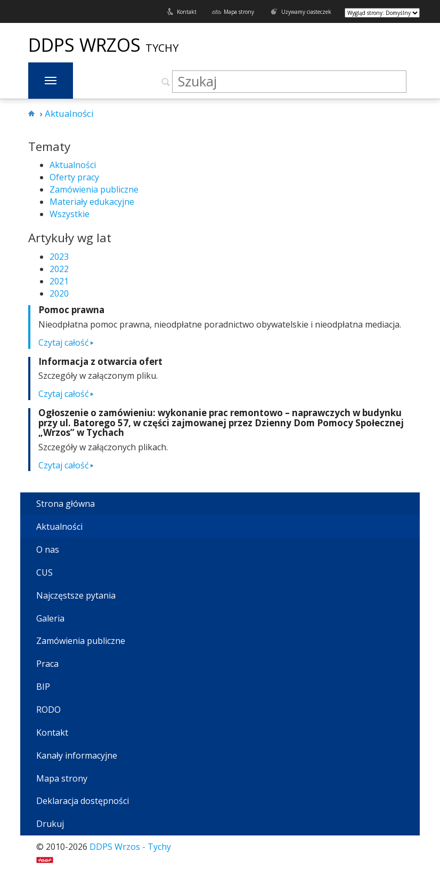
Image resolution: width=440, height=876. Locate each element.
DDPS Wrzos (86, 45)
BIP (43, 686)
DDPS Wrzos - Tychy (130, 847)
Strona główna (65, 503)
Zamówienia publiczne (94, 189)
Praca (47, 664)
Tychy (161, 48)
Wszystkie (69, 214)
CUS (44, 572)
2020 (59, 293)
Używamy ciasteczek (306, 11)
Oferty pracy (74, 177)
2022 (59, 269)
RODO (48, 709)
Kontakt (187, 11)
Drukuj (50, 824)
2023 (59, 256)
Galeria (50, 618)
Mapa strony (239, 11)
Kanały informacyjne (76, 755)
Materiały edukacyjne (92, 202)
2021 (59, 281)
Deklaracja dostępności (82, 801)
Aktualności (73, 165)
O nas (47, 549)
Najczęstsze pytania (76, 595)
